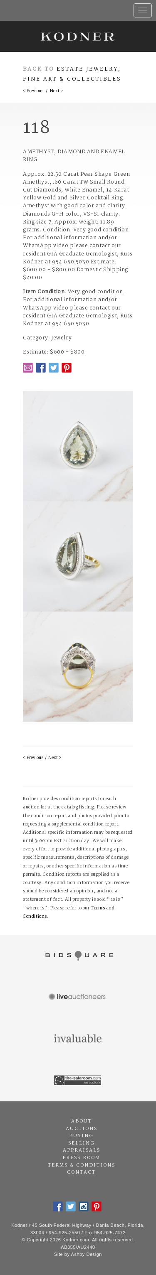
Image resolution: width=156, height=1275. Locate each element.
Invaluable (78, 1039)
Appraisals (81, 1150)
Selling (81, 1143)
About (81, 1121)
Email (28, 368)
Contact (81, 1172)
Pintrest (67, 368)
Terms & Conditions (81, 1165)
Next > (56, 91)
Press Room (81, 1158)
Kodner (78, 36)
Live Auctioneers (78, 997)
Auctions (81, 1129)
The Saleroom (78, 1080)
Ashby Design (86, 1254)
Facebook (41, 368)
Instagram (84, 1206)
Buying (81, 1136)
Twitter (54, 368)
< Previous (33, 91)
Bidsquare (78, 956)
